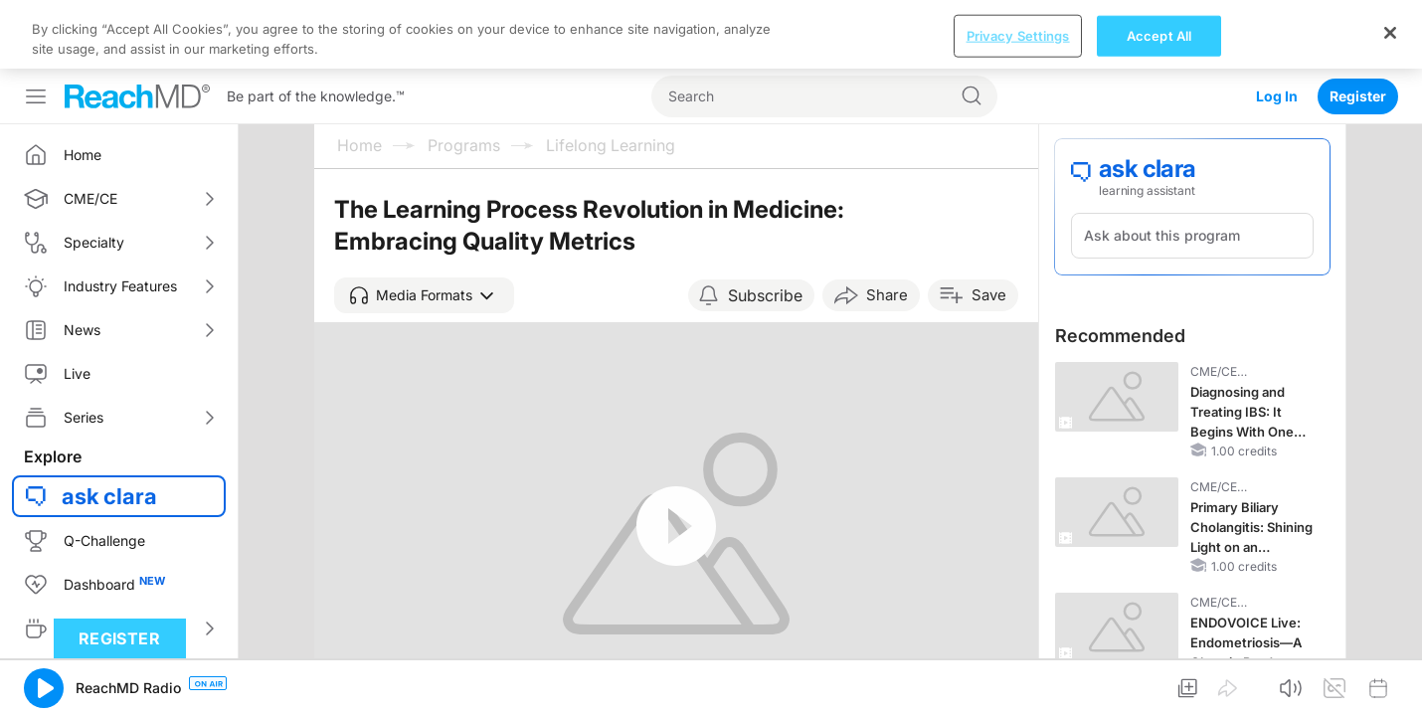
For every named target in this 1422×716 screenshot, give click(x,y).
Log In (1277, 27)
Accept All (1159, 682)
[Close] (1390, 679)
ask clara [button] (109, 428)
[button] (424, 227)
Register (1358, 27)
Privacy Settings (1018, 682)
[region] (711, 681)
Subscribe (765, 227)
